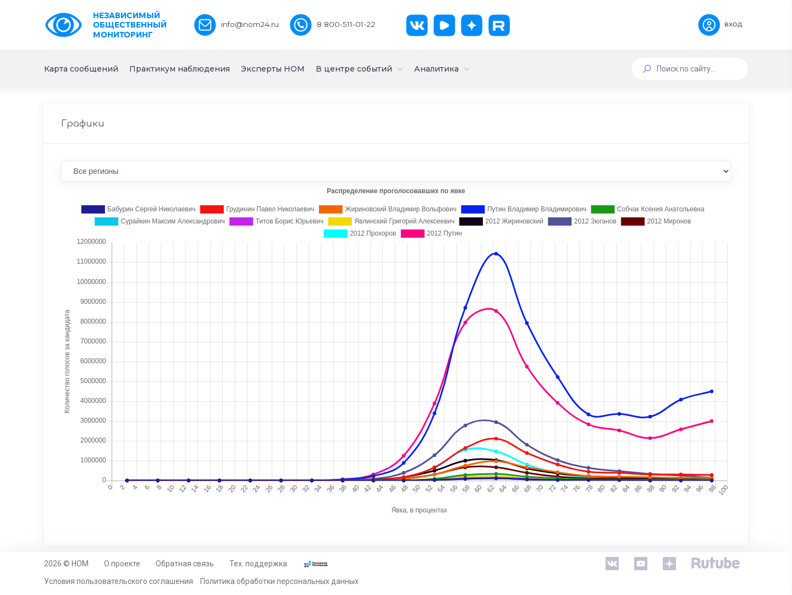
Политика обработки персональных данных (279, 581)
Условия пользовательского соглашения (118, 581)
